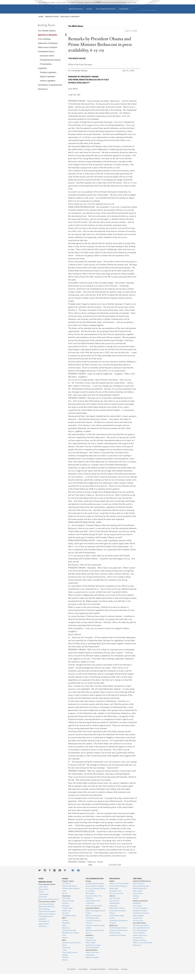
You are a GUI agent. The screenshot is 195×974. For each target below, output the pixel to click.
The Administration (105, 9)
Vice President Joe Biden (95, 886)
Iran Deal (65, 913)
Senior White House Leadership (93, 902)
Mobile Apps (113, 888)
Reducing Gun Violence (70, 933)
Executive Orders (47, 56)
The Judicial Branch (140, 930)
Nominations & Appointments (50, 85)
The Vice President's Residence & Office (140, 909)
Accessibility (82, 969)
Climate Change (68, 901)
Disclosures (43, 89)
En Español (71, 969)
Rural (64, 935)
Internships (113, 906)
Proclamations (46, 64)
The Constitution (139, 933)
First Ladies (137, 906)
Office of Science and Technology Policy (93, 917)
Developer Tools (115, 891)
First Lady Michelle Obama (95, 888)
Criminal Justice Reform (70, 888)
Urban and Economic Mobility (69, 954)
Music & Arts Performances (48, 899)
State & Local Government (142, 943)
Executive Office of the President (94, 897)
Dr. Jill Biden (90, 891)
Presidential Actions (46, 51)
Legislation (42, 68)
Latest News (43, 887)
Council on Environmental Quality (95, 926)
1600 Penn (123, 9)
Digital (111, 881)
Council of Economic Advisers (93, 922)
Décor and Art (138, 893)
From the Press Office (46, 902)
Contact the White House (118, 930)
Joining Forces (91, 940)
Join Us (112, 896)
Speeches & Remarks (70, 17)
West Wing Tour (138, 883)
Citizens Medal (114, 933)
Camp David (137, 918)
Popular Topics (68, 881)
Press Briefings (44, 39)
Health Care (66, 911)
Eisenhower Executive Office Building (141, 914)
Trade (64, 950)
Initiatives (89, 935)
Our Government (139, 923)
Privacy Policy (113, 969)
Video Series (137, 891)
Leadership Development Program (118, 922)
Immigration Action (69, 916)
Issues (89, 9)
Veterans (65, 957)
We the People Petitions (118, 928)
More (64, 918)
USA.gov (124, 969)
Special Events (91, 950)
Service (64, 938)
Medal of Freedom (92, 957)
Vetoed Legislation (47, 81)
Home (40, 17)
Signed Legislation (47, 76)
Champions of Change (117, 935)
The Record (66, 883)
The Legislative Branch (141, 928)
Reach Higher (91, 943)
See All (64, 893)
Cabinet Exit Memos (69, 886)
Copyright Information (98, 969)
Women (65, 960)
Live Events (42, 897)
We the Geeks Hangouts (118, 886)
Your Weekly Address (47, 31)
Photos (40, 892)
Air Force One (138, 920)
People (88, 881)
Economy (65, 903)
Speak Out (113, 925)
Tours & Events (114, 898)
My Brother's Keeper (93, 945)
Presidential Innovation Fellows (117, 912)
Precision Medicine (92, 947)
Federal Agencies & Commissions (140, 936)
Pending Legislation (48, 72)
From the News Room (46, 884)
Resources (137, 945)
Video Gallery (43, 894)
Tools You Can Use (116, 893)
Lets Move (89, 938)
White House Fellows (117, 908)
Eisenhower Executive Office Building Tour (141, 887)
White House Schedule (47, 47)
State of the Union (92, 952)
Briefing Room (76, 9)
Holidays (136, 896)
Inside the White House (142, 881)
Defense (65, 920)
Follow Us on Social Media (119, 883)
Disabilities (66, 923)
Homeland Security (69, 930)
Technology (66, 947)
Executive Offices (92, 908)
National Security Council (95, 930)
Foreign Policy (67, 908)
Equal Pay (66, 928)
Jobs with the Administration (114, 902)
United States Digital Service (116, 917)
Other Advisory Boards (94, 906)
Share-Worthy (43, 889)
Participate (114, 879)
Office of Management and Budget (95, 912)
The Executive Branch (141, 925)
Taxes (64, 945)
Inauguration (90, 955)
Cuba (64, 891)
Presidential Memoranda (50, 60)
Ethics (64, 925)
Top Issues (66, 896)
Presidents (137, 903)
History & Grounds (140, 901)
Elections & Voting (139, 940)
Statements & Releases (48, 43)
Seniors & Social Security (71, 943)
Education (65, 906)
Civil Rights (66, 898)
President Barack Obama (95, 883)
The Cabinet (90, 893)
